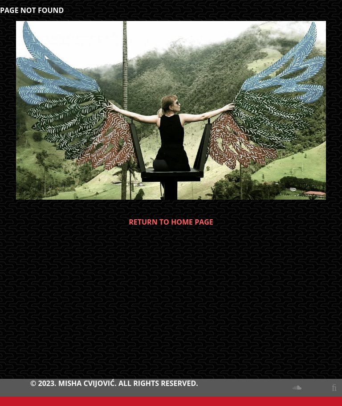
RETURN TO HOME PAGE (171, 222)
